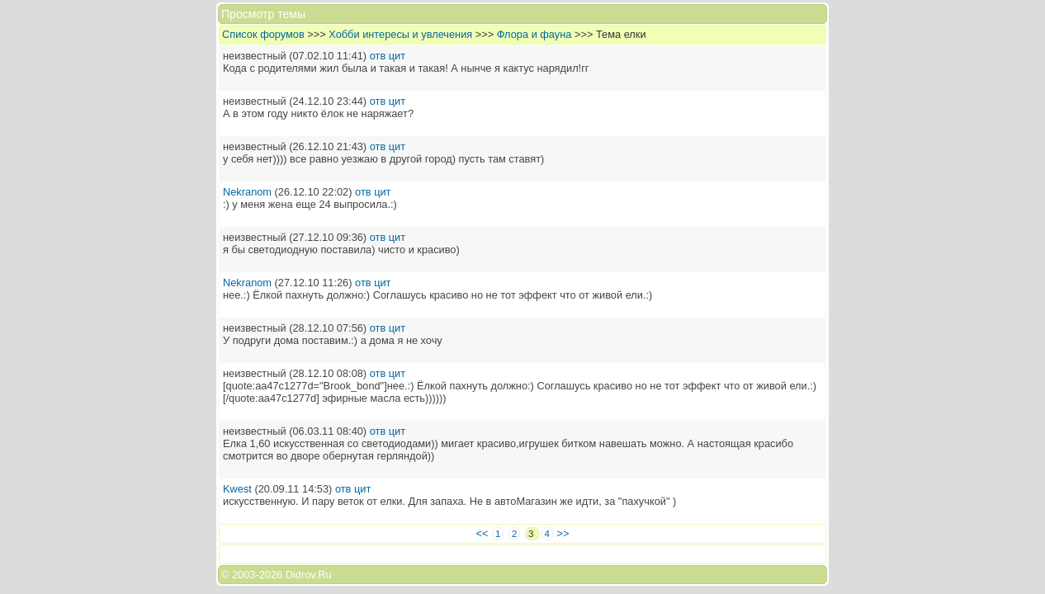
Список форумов (263, 34)
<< (482, 533)
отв (378, 56)
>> (563, 533)
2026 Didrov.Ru (295, 574)
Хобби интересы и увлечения (400, 34)
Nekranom (247, 192)
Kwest (237, 489)
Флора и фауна (534, 34)
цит (397, 56)
